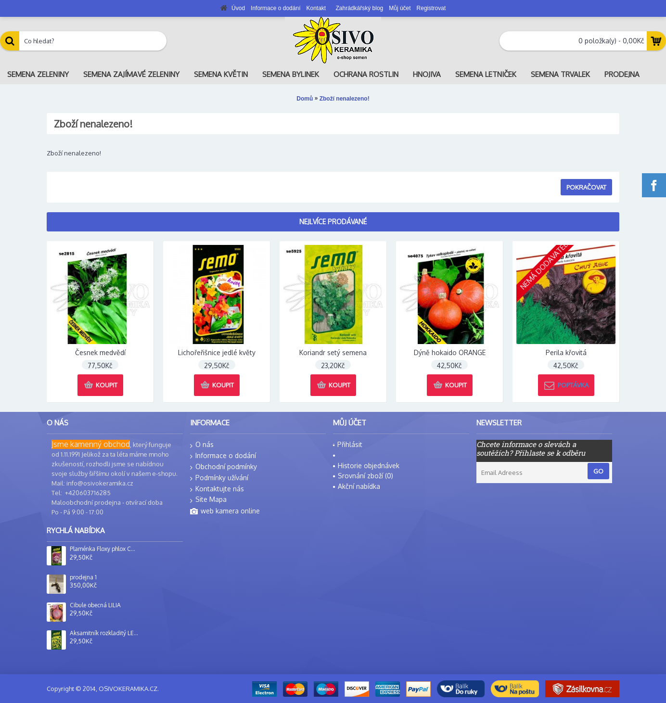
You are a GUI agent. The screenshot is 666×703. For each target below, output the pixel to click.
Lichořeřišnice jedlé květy (217, 352)
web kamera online (225, 511)
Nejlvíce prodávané (333, 221)
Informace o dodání (223, 455)
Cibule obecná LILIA (95, 605)
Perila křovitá (566, 352)
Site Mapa (208, 499)
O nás (202, 444)
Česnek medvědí (100, 352)
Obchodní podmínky (223, 467)
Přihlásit (347, 444)
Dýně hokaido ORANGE (450, 352)
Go (598, 471)
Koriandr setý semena (333, 352)
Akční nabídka (356, 486)
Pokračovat (586, 187)
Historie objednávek (366, 465)
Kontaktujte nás (217, 489)
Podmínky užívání (219, 478)
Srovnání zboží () (363, 476)
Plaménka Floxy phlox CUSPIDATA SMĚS (104, 549)
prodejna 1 (83, 577)
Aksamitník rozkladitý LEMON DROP (104, 633)
